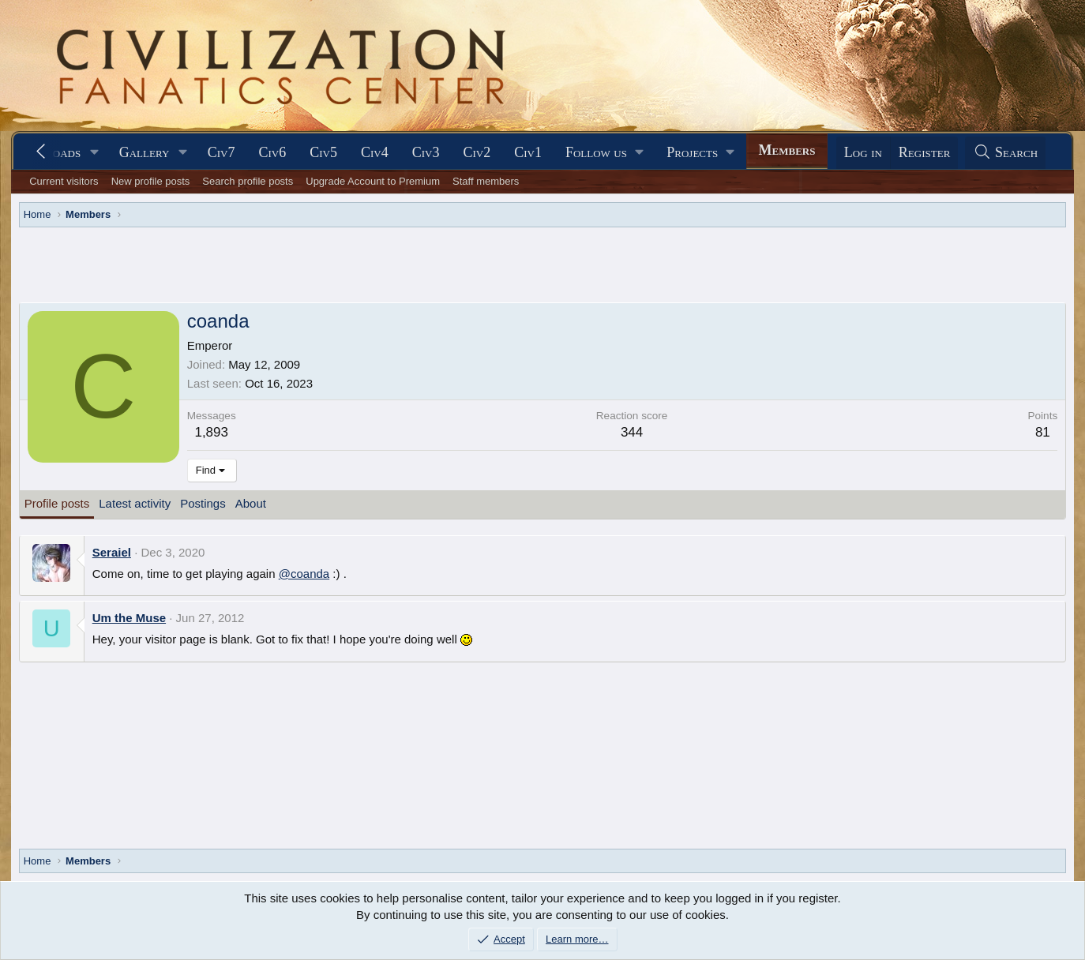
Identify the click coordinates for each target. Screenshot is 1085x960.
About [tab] (250, 503)
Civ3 (426, 152)
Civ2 (476, 152)
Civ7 (221, 152)
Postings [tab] (203, 503)
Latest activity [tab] (135, 503)
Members (787, 150)
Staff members (485, 181)
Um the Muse (129, 617)
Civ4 (375, 152)
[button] (94, 153)
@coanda (304, 573)
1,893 (211, 432)
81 (1042, 432)
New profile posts (150, 181)
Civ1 (528, 152)
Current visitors (63, 181)
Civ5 (323, 152)
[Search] (1005, 153)
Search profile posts (247, 181)
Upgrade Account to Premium (373, 181)
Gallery (144, 152)
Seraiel (111, 552)
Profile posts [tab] (57, 503)
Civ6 (272, 152)
